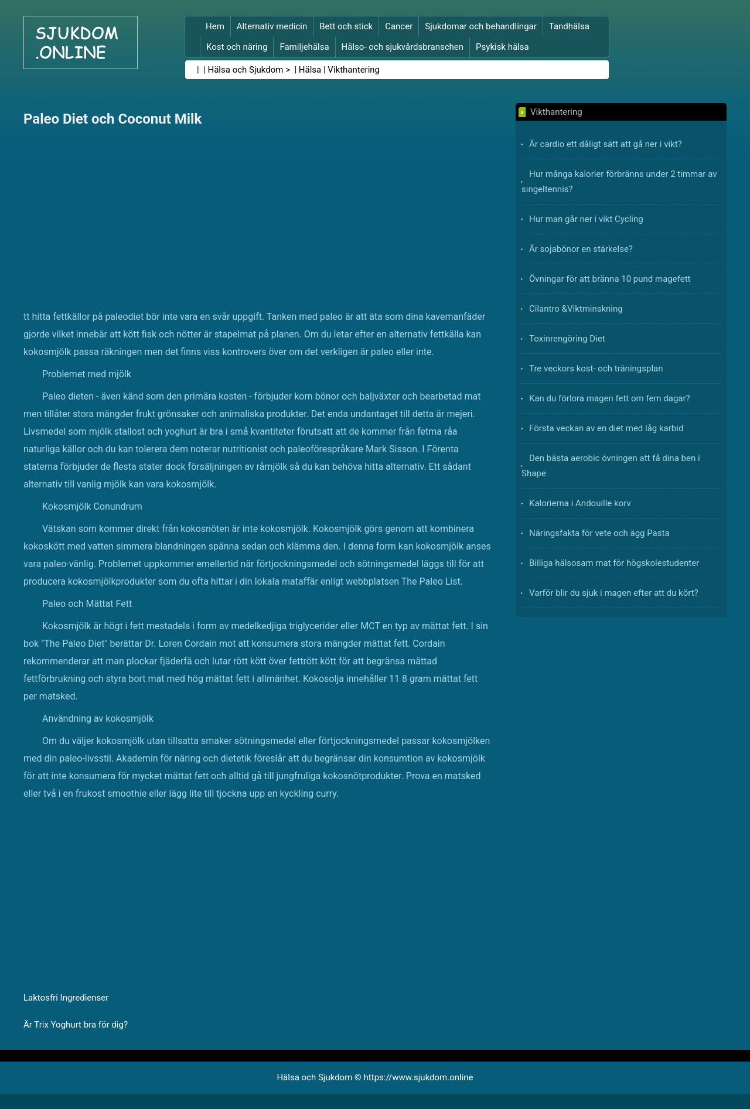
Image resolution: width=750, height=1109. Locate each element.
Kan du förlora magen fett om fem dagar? (609, 398)
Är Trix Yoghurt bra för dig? (75, 1024)
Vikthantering (354, 69)
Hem (215, 26)
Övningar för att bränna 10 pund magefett (610, 279)
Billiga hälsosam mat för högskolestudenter (614, 563)
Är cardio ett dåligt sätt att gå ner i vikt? (605, 144)
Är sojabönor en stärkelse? (581, 249)
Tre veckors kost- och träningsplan (596, 368)
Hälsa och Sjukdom (246, 69)
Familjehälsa (304, 47)
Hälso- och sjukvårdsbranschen (402, 47)
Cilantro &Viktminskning (576, 308)
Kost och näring (236, 47)
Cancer (398, 26)
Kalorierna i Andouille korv (580, 503)
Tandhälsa (569, 26)
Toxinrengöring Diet (567, 338)
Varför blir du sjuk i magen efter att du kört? (613, 593)
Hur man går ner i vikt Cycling (586, 219)
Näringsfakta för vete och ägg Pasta (599, 533)
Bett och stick (346, 26)
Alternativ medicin (272, 26)
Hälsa (310, 69)
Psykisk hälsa (502, 47)
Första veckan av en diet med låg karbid (606, 428)
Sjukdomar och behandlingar (481, 26)
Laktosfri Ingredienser (65, 997)
